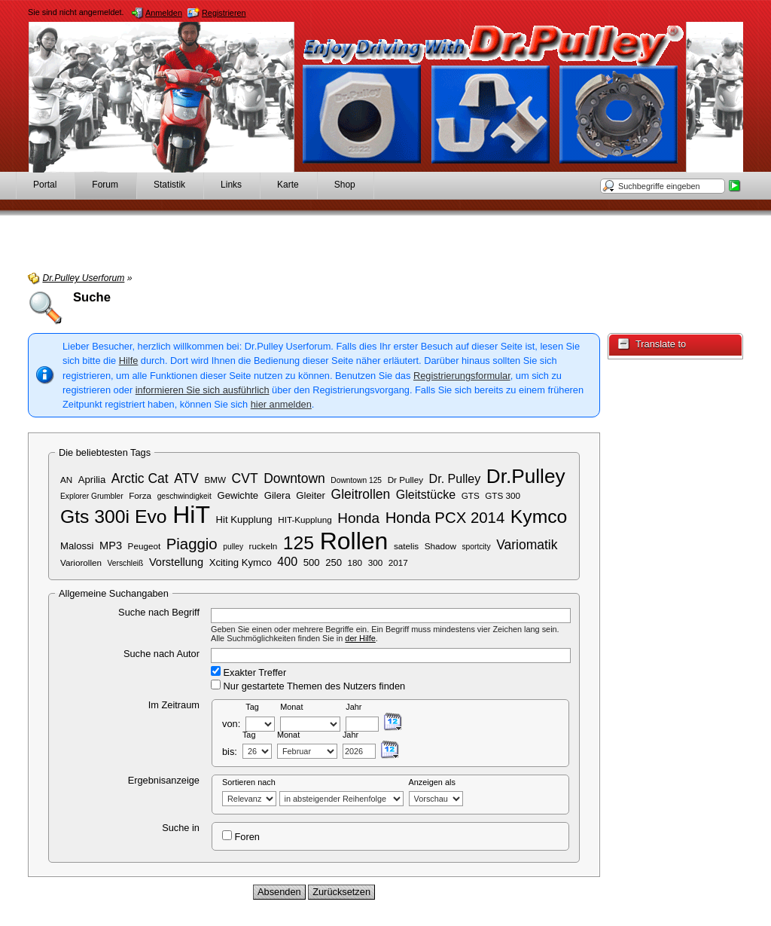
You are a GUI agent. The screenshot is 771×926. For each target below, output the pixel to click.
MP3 (110, 545)
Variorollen (81, 562)
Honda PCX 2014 (445, 517)
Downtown (294, 478)
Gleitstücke (426, 494)
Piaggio (192, 544)
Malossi (77, 546)
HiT (191, 514)
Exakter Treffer (248, 672)
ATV (186, 478)
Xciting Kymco (240, 562)
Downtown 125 (356, 480)
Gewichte (237, 495)
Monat (291, 706)
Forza (140, 495)
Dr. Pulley (455, 478)
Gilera (277, 495)
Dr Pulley (405, 479)
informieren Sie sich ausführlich (203, 390)
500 (311, 562)
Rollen (354, 541)
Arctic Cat (140, 478)
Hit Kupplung (244, 519)
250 (333, 562)
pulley (233, 546)
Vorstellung (176, 562)
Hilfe (129, 360)
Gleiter (310, 495)
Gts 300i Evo (113, 516)
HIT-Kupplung (304, 519)
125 (298, 543)
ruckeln (263, 546)
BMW (215, 479)
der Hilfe (360, 638)
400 (287, 561)
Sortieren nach (249, 782)
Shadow (440, 546)
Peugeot (144, 546)
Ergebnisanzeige (164, 780)
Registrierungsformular (461, 375)
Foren (241, 836)
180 (355, 562)
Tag (252, 706)
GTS (471, 495)
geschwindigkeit (184, 496)
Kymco (539, 516)
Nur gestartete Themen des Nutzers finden (308, 686)
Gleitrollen (361, 494)
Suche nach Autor (161, 653)
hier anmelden (281, 404)
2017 (398, 562)
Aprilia (91, 479)
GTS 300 (502, 495)
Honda (358, 518)
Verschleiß (126, 563)
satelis (406, 546)
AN (66, 479)
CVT (245, 478)
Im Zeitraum (174, 705)
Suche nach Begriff (159, 612)
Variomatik (526, 544)
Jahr (353, 706)
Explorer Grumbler (91, 496)
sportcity (476, 546)
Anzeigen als (432, 782)
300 (375, 562)
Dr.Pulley (525, 476)
